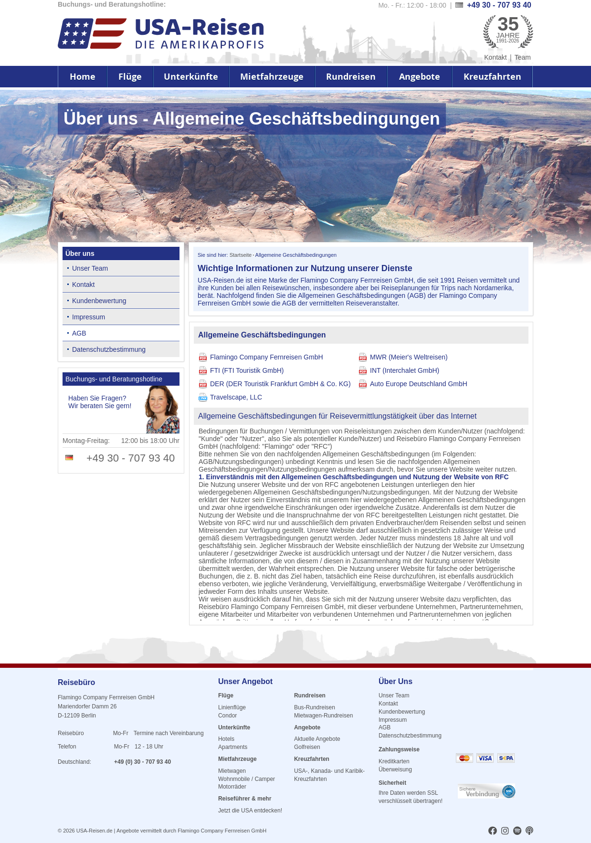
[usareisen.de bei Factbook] (492, 831)
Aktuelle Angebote (317, 739)
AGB (79, 333)
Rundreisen (351, 77)
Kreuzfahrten (492, 77)
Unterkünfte (191, 77)
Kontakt (495, 57)
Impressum (88, 317)
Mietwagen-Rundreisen (323, 715)
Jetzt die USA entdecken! (250, 810)
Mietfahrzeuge (272, 77)
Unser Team (90, 268)
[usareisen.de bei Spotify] (517, 831)
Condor (227, 715)
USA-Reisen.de (94, 830)
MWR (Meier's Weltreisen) (409, 357)
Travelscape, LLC (236, 397)
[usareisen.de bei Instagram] (505, 831)
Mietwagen (232, 771)
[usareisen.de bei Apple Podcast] (529, 831)
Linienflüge (232, 707)
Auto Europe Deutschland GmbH (418, 384)
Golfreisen (307, 747)
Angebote (419, 77)
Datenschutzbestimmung (109, 349)
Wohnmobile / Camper (246, 779)
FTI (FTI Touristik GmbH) (247, 370)
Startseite (241, 255)
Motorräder (232, 786)
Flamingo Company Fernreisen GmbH (266, 357)
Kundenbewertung (99, 301)
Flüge (130, 77)
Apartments (232, 747)
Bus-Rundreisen (314, 707)
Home (82, 77)
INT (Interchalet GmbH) (404, 370)
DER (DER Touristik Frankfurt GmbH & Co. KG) (280, 384)
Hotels (226, 739)
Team (523, 57)
